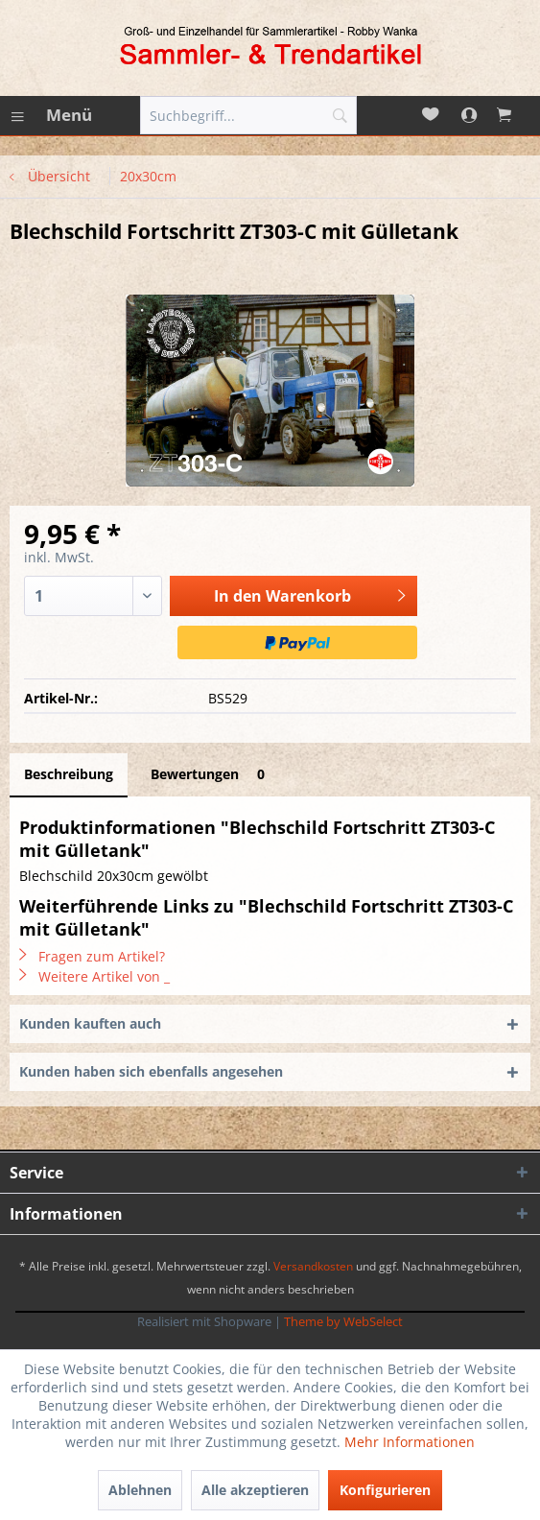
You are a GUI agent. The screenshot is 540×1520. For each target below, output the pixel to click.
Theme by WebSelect (343, 1321)
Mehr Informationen (409, 1442)
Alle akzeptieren (255, 1490)
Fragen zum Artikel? (92, 956)
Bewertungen (211, 774)
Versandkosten (313, 1266)
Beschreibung (68, 774)
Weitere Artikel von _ (94, 976)
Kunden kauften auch (90, 1023)
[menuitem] (51, 115)
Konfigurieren (385, 1490)
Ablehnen (140, 1490)
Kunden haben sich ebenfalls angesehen (151, 1071)
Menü (52, 113)
